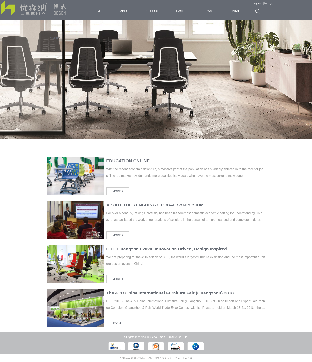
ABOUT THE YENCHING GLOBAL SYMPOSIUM (155, 205)
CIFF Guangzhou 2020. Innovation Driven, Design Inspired (166, 249)
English (257, 3)
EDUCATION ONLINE (128, 160)
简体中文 (268, 3)
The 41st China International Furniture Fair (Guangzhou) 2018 (170, 293)
